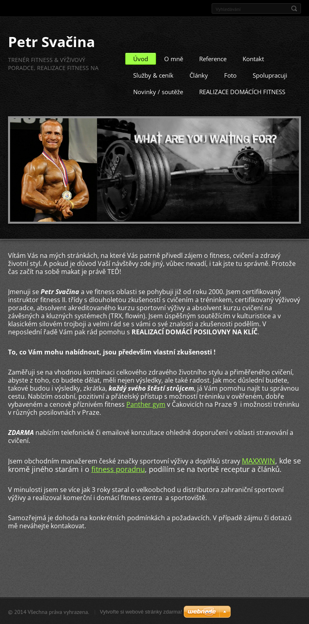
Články (199, 75)
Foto (230, 75)
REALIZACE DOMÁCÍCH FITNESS (242, 91)
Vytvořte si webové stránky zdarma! (141, 611)
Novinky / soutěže (158, 91)
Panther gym (145, 404)
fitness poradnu (118, 469)
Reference (213, 58)
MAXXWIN (258, 460)
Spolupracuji (270, 75)
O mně (173, 58)
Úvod (140, 58)
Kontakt (253, 58)
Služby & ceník (153, 75)
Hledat (294, 8)
